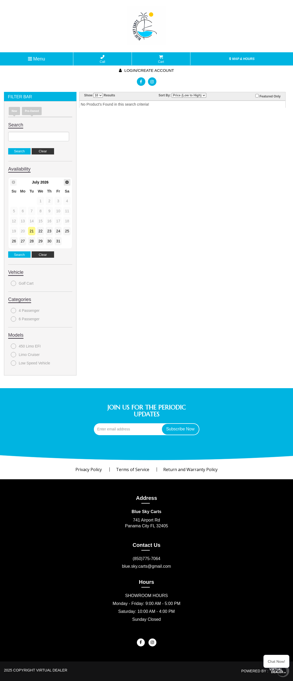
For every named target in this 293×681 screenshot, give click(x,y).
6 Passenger (25, 319)
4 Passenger (25, 310)
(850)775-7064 (146, 558)
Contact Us (147, 545)
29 (41, 241)
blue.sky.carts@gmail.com (146, 566)
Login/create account (146, 70)
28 (32, 241)
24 (58, 231)
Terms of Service (132, 469)
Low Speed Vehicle (30, 363)
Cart (161, 59)
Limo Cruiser (25, 354)
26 (14, 241)
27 (23, 241)
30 (49, 241)
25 (67, 231)
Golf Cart (22, 283)
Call (102, 59)
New (14, 111)
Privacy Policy (88, 469)
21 (32, 231)
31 (58, 241)
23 (49, 231)
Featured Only (268, 96)
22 (41, 231)
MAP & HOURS (241, 59)
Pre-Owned (32, 111)
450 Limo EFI (26, 346)
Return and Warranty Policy (190, 469)
